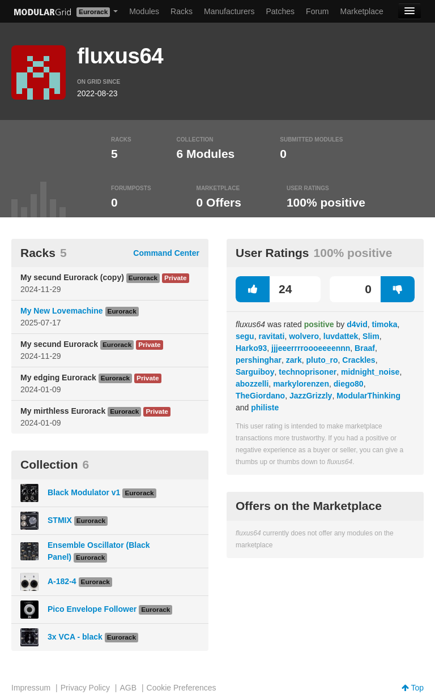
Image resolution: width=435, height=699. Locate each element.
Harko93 (251, 348)
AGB (128, 687)
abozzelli (252, 383)
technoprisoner (307, 371)
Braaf (365, 348)
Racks (181, 11)
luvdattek (340, 336)
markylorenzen (301, 383)
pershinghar (259, 359)
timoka (384, 324)
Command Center (166, 253)
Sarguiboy (255, 371)
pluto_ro (322, 359)
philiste (265, 407)
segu (245, 336)
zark (294, 359)
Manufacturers (229, 11)
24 (264, 289)
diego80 (349, 383)
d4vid (357, 324)
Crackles (358, 359)
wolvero (304, 336)
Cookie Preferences (181, 687)
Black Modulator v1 (84, 492)
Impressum (30, 687)
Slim (370, 336)
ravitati (271, 336)
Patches (280, 11)
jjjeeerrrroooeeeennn (310, 348)
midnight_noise (370, 371)
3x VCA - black (75, 636)
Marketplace (361, 11)
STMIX (60, 520)
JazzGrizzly (310, 395)
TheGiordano (260, 395)
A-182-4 (62, 581)
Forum (317, 11)
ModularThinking (368, 395)
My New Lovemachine (61, 310)
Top (413, 687)
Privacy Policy (85, 687)
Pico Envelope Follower (92, 609)
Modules (144, 11)
